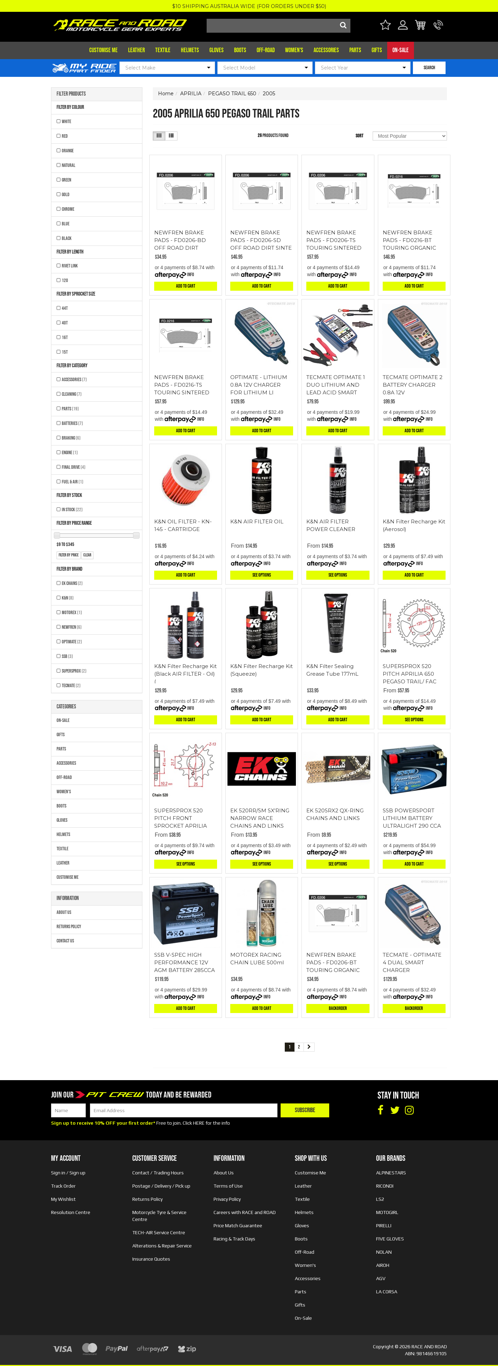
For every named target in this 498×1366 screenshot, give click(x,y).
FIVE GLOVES (390, 1239)
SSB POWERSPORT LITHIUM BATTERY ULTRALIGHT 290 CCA (412, 818)
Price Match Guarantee (238, 1225)
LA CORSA (386, 1291)
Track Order (63, 1186)
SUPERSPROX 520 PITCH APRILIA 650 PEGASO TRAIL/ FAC (410, 674)
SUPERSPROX (74, 671)
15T (65, 352)
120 (65, 280)
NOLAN (384, 1252)
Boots (240, 50)
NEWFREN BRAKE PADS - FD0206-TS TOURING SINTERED (334, 240)
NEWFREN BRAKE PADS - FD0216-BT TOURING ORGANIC (409, 240)
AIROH (382, 1265)
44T (65, 308)
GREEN (66, 180)
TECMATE (71, 686)
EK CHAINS (72, 583)
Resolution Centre (70, 1212)
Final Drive (73, 467)
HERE (199, 1123)
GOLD (65, 195)
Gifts (377, 50)
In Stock (72, 510)
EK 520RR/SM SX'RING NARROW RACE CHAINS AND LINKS (259, 818)
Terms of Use (228, 1186)
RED (65, 136)
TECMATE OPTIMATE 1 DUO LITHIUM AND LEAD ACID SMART (335, 385)
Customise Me (103, 50)
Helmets (190, 50)
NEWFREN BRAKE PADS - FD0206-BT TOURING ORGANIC (333, 962)
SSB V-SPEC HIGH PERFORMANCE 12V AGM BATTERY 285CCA (184, 962)
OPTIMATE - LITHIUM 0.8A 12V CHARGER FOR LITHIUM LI (258, 385)
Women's (294, 50)
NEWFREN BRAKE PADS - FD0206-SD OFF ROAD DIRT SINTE (261, 240)
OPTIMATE (72, 642)
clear (87, 555)
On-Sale (400, 50)
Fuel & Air (72, 482)
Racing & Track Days (234, 1239)
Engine (70, 453)
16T (65, 337)
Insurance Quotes (151, 1259)
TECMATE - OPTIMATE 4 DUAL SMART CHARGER (412, 962)
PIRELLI (383, 1225)
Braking (71, 438)
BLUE (65, 224)
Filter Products (71, 94)
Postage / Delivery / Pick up (161, 1186)
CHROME (68, 209)
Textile (163, 50)
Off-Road (266, 50)
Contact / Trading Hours (158, 1172)
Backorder (338, 1008)
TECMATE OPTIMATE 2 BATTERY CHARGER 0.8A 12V (412, 385)
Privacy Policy (227, 1199)
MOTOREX (72, 613)
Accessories (326, 50)
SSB (67, 656)
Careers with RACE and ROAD (245, 1212)
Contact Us (65, 941)
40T (65, 323)
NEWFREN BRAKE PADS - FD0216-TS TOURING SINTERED (181, 385)
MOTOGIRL (387, 1212)
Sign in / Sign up (68, 1172)
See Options (261, 575)
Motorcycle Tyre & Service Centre (159, 1216)
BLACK (67, 238)
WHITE (66, 121)
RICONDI (384, 1186)
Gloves (216, 50)
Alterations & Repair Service (162, 1245)
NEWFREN (72, 627)
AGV (380, 1278)
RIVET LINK (70, 266)
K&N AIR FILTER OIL (256, 521)
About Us (64, 912)
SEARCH (429, 68)
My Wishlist (63, 1199)
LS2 (380, 1199)
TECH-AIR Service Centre (158, 1232)
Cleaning (72, 394)
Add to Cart (185, 286)
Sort (359, 136)
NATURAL (68, 165)
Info (190, 275)
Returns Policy (69, 927)
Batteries (72, 423)
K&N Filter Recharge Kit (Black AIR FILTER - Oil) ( (185, 674)
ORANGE (68, 151)
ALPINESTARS (391, 1172)
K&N (68, 598)
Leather (136, 50)
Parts (355, 50)
